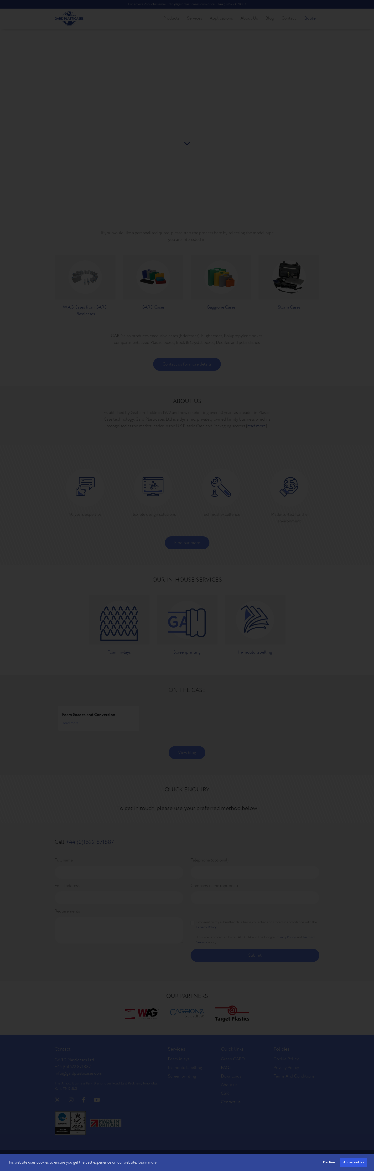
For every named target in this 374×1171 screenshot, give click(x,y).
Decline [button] (329, 1162)
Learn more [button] (147, 1162)
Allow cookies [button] (353, 1162)
